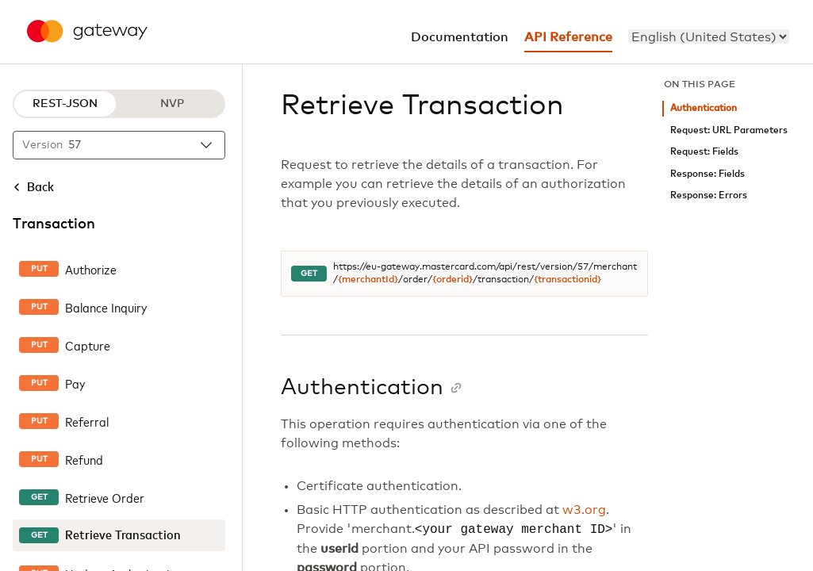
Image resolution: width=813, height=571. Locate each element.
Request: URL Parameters (729, 130)
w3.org (584, 510)
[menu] (708, 36)
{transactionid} (567, 280)
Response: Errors (708, 195)
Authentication (703, 108)
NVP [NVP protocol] (172, 103)
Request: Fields (704, 152)
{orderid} (452, 280)
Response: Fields (707, 174)
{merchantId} (368, 280)
